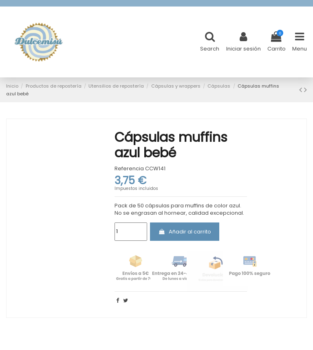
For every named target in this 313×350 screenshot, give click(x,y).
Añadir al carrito (184, 232)
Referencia (129, 168)
